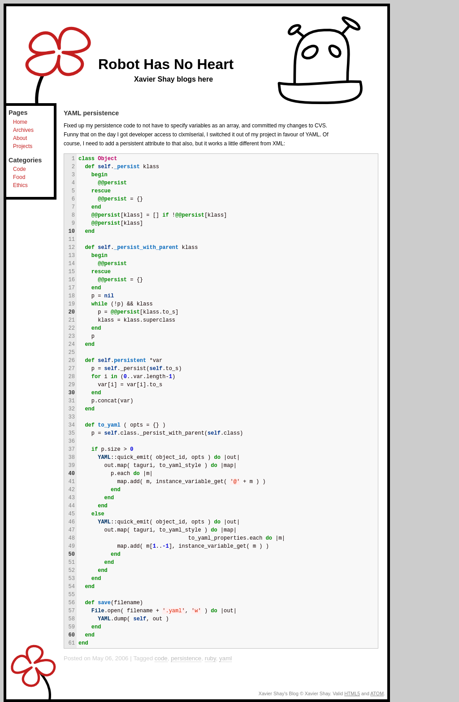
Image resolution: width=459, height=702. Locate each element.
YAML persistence (91, 113)
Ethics (20, 185)
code (161, 658)
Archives (23, 130)
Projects (22, 146)
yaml (225, 658)
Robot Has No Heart (166, 64)
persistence (186, 658)
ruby (210, 658)
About (20, 138)
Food (19, 177)
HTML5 (352, 693)
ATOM (377, 693)
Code (19, 169)
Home (20, 122)
